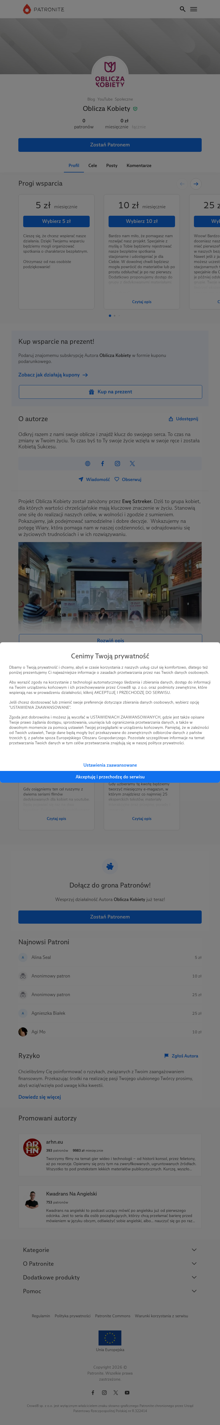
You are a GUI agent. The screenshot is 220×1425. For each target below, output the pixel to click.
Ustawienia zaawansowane (110, 765)
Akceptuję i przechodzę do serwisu (110, 777)
